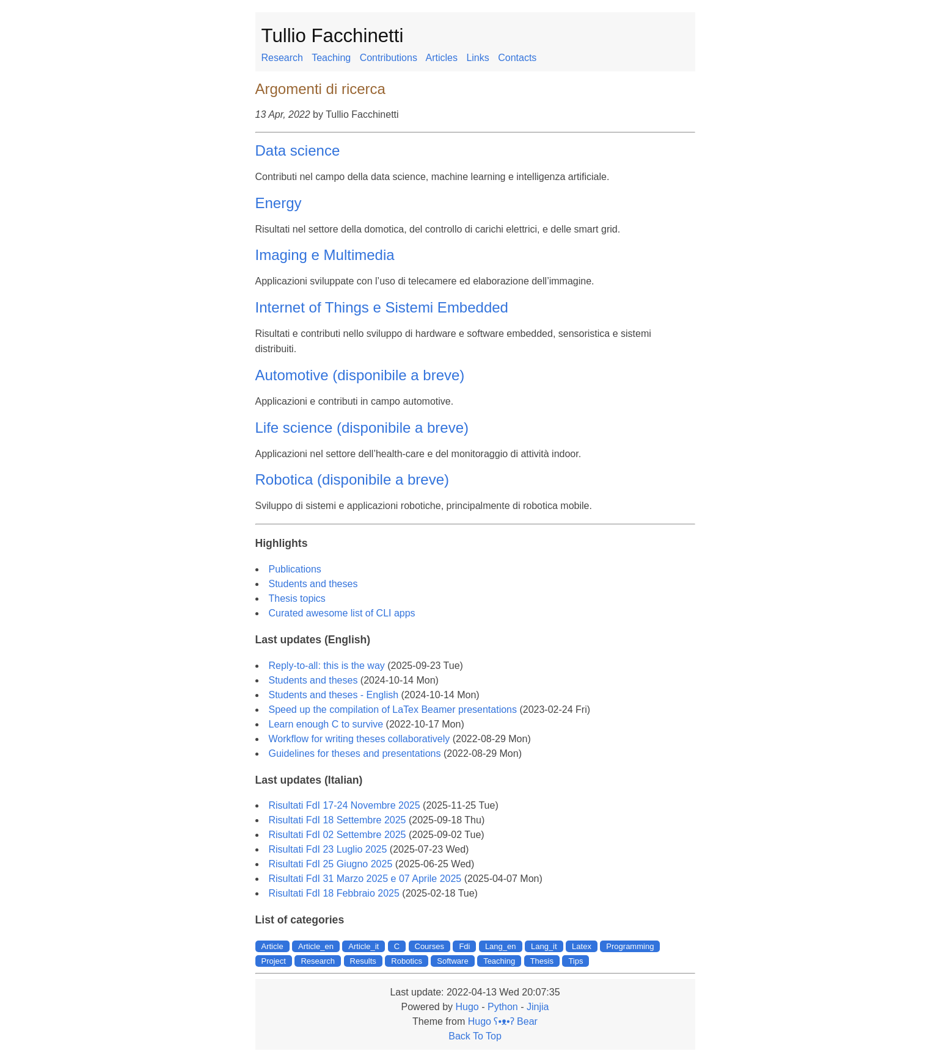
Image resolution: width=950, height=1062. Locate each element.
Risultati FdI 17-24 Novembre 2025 (344, 805)
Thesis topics (297, 598)
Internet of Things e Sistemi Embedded (381, 307)
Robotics (406, 961)
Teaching (331, 57)
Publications (295, 569)
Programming (630, 946)
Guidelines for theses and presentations (355, 753)
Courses (429, 946)
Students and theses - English (334, 695)
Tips (575, 961)
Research (282, 57)
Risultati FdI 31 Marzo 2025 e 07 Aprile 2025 (365, 878)
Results (363, 961)
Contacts (517, 57)
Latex (581, 946)
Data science (297, 150)
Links (477, 57)
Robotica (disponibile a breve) (352, 479)
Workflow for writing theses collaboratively (359, 739)
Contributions (388, 57)
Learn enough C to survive (326, 724)
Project (273, 961)
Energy (278, 203)
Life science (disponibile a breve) (362, 427)
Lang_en (500, 946)
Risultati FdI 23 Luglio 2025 (328, 849)
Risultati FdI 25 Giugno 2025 (331, 864)
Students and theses (313, 584)
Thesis (542, 961)
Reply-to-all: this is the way (327, 665)
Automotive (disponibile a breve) (360, 375)
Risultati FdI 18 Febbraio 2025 (334, 893)
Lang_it (544, 946)
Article (272, 946)
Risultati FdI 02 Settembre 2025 (337, 834)
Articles (441, 57)
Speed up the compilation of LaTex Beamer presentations (393, 709)
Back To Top (475, 1036)
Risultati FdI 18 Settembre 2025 (337, 820)
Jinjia (538, 1007)
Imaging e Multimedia (325, 255)
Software (452, 961)
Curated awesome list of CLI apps (342, 613)
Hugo (466, 1007)
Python (503, 1007)
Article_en (316, 946)
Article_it (363, 946)
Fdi (464, 946)
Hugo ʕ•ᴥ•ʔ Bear (503, 1021)
